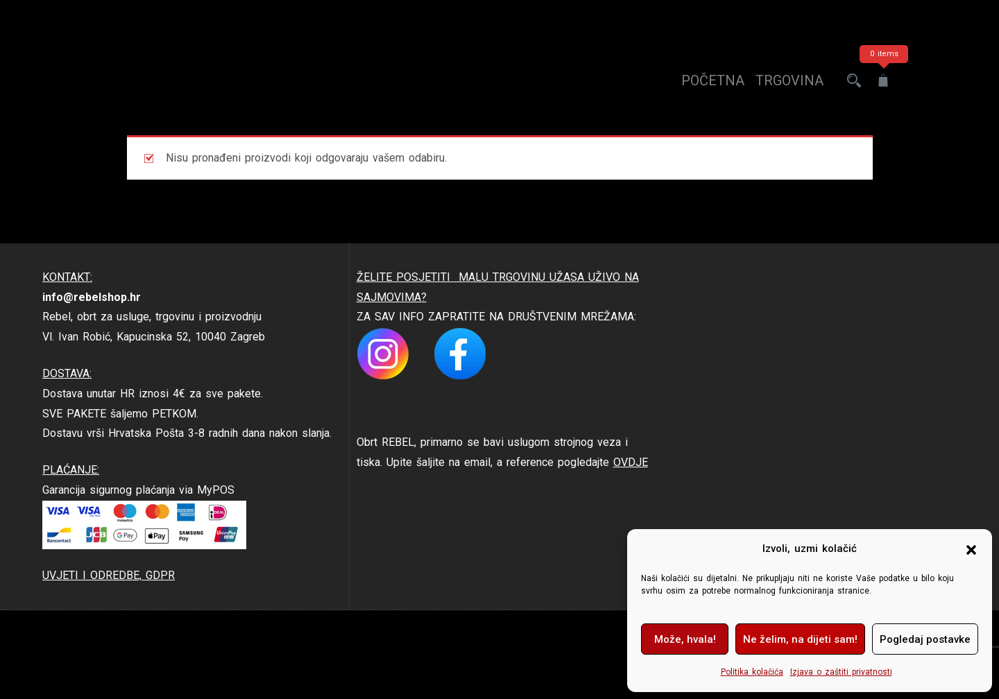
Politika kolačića (752, 672)
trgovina (789, 80)
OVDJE (630, 462)
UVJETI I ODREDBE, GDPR (108, 575)
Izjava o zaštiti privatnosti (841, 672)
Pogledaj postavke (925, 639)
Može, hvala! (685, 639)
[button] (971, 549)
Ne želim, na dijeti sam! (800, 639)
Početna (712, 80)
